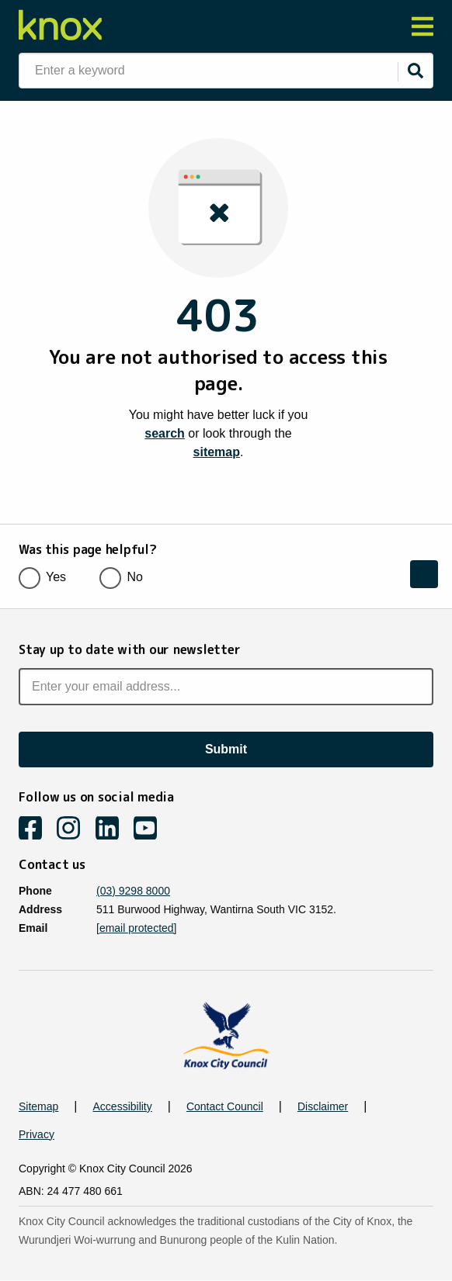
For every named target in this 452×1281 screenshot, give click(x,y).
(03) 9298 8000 (133, 891)
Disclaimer (322, 1106)
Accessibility (122, 1106)
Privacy (36, 1134)
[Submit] (415, 70)
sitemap (216, 452)
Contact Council (224, 1106)
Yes (47, 577)
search (164, 433)
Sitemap (38, 1106)
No (125, 577)
